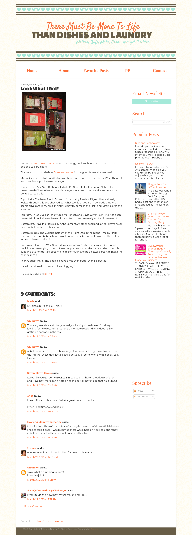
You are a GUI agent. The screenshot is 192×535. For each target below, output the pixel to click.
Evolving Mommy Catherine (44, 422)
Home (32, 70)
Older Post (120, 514)
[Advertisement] (151, 329)
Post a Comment (34, 506)
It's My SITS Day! (144, 163)
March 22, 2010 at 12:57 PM (42, 457)
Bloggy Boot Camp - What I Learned (159, 186)
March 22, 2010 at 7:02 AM (42, 362)
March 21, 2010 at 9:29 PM (42, 310)
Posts (138, 390)
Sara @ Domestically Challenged (47, 490)
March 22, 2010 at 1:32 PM (41, 499)
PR (128, 70)
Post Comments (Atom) (50, 521)
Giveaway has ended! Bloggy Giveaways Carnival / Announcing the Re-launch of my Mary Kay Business (153, 252)
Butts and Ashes (63, 172)
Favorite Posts (95, 70)
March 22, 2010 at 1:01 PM (41, 479)
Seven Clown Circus (42, 163)
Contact (160, 70)
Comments (142, 396)
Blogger (94, 529)
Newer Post (24, 514)
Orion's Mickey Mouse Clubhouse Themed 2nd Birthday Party (158, 218)
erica (30, 396)
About (64, 70)
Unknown (33, 321)
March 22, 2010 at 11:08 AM (42, 411)
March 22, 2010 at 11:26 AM (42, 437)
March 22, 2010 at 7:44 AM (42, 385)
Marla (30, 301)
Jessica (31, 448)
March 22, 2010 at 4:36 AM (42, 336)
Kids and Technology (147, 143)
